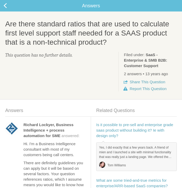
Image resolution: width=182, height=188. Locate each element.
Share (147, 82)
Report (148, 88)
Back (10, 5)
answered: (51, 130)
